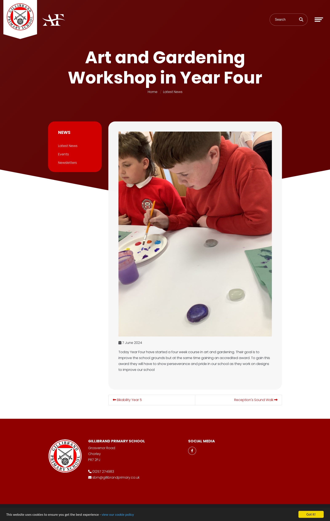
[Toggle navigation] (318, 19)
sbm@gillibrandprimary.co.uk (116, 477)
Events (62, 154)
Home (152, 91)
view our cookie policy (118, 515)
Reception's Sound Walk (256, 399)
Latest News (172, 91)
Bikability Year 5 (127, 399)
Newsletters (66, 162)
